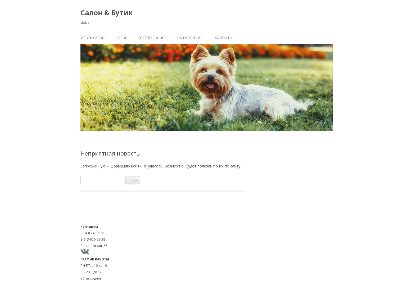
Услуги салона (93, 38)
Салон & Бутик (106, 12)
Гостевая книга (152, 38)
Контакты (223, 38)
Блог (122, 38)
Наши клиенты (190, 38)
